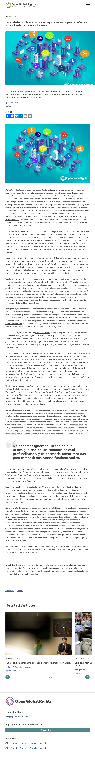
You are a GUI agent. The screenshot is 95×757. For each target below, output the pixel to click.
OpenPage (9, 591)
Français (24, 743)
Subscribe (46, 730)
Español (34, 743)
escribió (79, 428)
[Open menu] (88, 5)
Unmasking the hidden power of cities (53, 282)
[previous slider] (87, 677)
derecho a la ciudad (64, 496)
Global (20, 591)
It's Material (33, 565)
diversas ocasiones (13, 323)
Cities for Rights (13, 315)
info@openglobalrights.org (18, 716)
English (8, 106)
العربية (43, 743)
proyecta (63, 508)
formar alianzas (12, 219)
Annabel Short (13, 103)
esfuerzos (59, 338)
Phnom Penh (14, 469)
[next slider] (7, 677)
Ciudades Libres (42, 332)
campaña (39, 353)
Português (17, 670)
